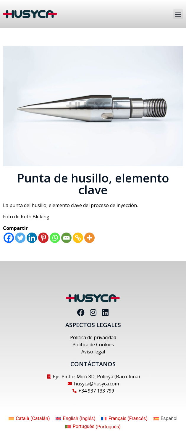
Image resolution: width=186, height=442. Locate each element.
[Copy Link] (78, 238)
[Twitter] (20, 238)
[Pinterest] (43, 238)
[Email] (66, 238)
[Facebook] (9, 238)
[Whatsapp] (55, 238)
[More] (89, 238)
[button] (178, 14)
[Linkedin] (32, 238)
